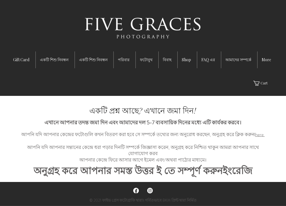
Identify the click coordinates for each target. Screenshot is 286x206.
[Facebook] (136, 190)
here (260, 134)
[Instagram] (150, 190)
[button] (263, 83)
